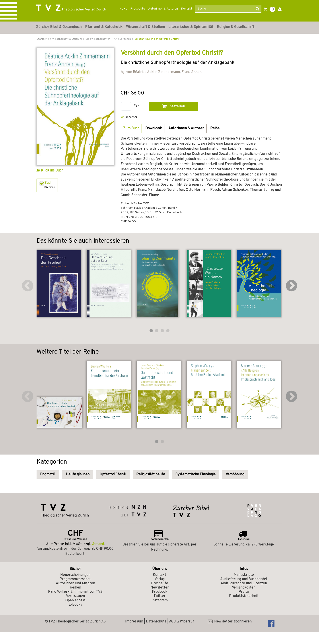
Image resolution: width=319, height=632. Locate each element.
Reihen (75, 587)
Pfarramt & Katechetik (104, 27)
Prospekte (137, 9)
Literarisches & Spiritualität (190, 27)
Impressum (134, 621)
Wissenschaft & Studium (145, 27)
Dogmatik (48, 474)
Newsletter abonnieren (230, 621)
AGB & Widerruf (181, 621)
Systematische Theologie (195, 474)
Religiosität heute (150, 474)
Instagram (160, 600)
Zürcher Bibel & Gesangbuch (59, 27)
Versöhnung (235, 474)
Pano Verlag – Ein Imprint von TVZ (75, 592)
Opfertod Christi (113, 474)
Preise (244, 592)
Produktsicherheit (244, 596)
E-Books (75, 604)
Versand (97, 544)
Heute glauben (77, 474)
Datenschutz (156, 621)
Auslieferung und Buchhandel (243, 579)
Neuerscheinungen (75, 575)
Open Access (75, 600)
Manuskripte (244, 575)
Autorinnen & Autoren (163, 9)
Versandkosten (243, 587)
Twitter (159, 596)
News (123, 9)
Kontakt (186, 9)
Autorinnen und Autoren (75, 583)
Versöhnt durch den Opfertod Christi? (157, 39)
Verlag (160, 579)
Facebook (159, 592)
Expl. (138, 106)
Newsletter (159, 587)
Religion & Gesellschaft (235, 27)
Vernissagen (75, 596)
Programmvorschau (75, 579)
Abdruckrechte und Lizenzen (244, 583)
